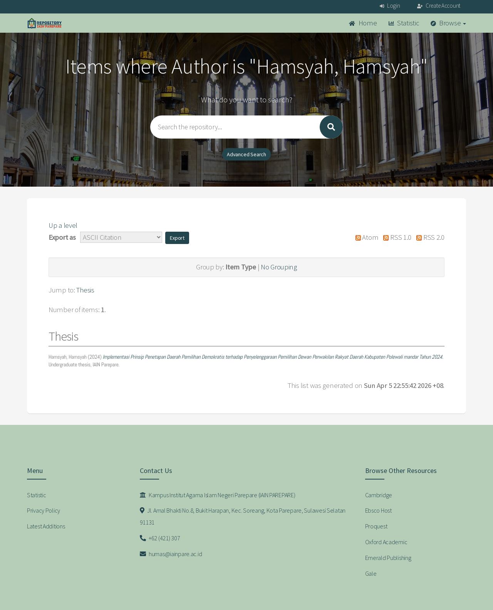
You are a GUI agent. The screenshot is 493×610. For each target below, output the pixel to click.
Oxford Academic (386, 542)
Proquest (376, 526)
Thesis (85, 290)
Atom (365, 237)
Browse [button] (448, 22)
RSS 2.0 (428, 237)
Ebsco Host (378, 510)
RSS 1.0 (395, 237)
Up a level (63, 225)
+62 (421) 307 (160, 538)
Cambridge (378, 495)
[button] (177, 238)
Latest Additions (46, 526)
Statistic (404, 22)
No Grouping (279, 266)
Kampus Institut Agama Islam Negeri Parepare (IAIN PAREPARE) (217, 495)
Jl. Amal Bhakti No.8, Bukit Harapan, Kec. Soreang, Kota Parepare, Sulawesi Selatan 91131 (243, 516)
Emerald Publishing (388, 558)
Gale (371, 573)
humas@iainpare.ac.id (171, 554)
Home (363, 22)
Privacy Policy (43, 510)
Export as (62, 237)
